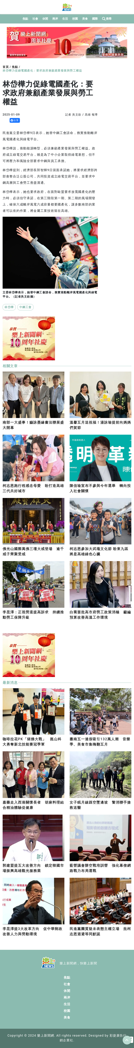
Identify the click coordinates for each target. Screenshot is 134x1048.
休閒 (45, 18)
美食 (85, 18)
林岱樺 (9, 307)
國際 (95, 18)
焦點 (25, 18)
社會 (35, 18)
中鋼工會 (25, 307)
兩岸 (55, 18)
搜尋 (107, 19)
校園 (75, 18)
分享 (15, 120)
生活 (65, 18)
